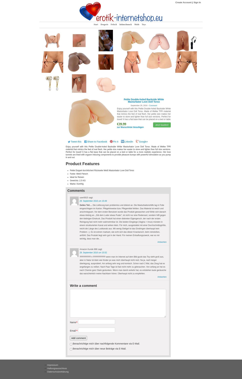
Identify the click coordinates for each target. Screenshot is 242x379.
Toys (144, 24)
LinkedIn (128, 141)
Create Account (183, 2)
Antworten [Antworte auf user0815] (162, 242)
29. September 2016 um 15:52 (93, 252)
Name (73, 322)
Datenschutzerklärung (58, 371)
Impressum (52, 365)
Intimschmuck (125, 24)
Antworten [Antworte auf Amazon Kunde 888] (162, 277)
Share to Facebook (97, 141)
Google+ (143, 141)
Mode (136, 24)
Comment (153, 105)
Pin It (115, 141)
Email (73, 330)
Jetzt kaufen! (162, 125)
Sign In (197, 2)
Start (96, 24)
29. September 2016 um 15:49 (93, 201)
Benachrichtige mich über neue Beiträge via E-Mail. (99, 348)
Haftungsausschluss (57, 368)
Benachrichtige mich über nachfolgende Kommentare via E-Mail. (106, 343)
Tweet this (76, 141)
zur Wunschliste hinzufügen (130, 127)
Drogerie (104, 24)
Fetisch (114, 24)
